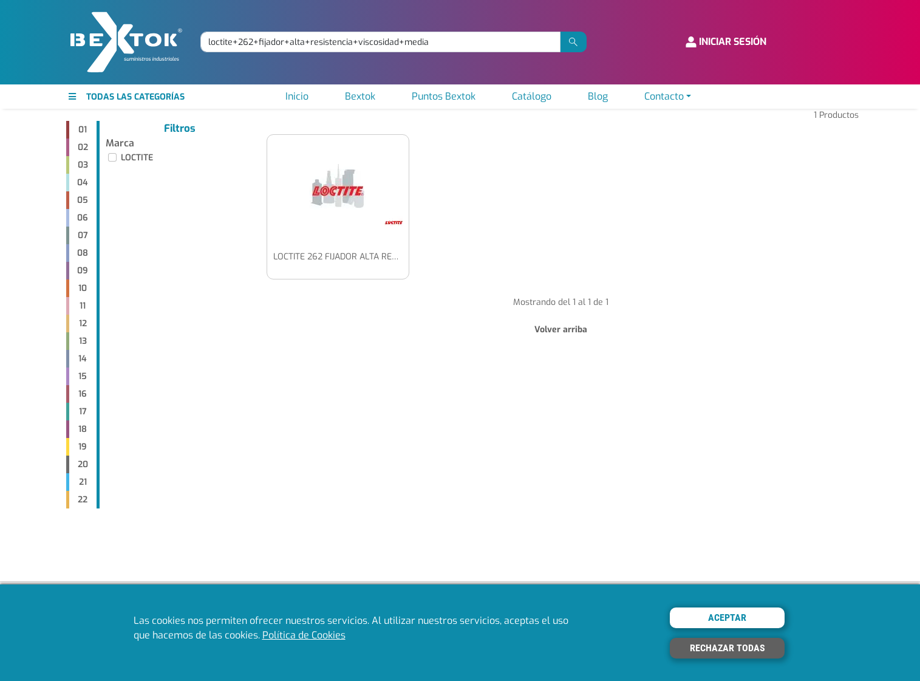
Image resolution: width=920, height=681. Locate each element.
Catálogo (531, 96)
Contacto (664, 96)
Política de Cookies (304, 635)
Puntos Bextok (443, 96)
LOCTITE (137, 157)
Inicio (296, 96)
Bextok (360, 96)
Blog (598, 96)
